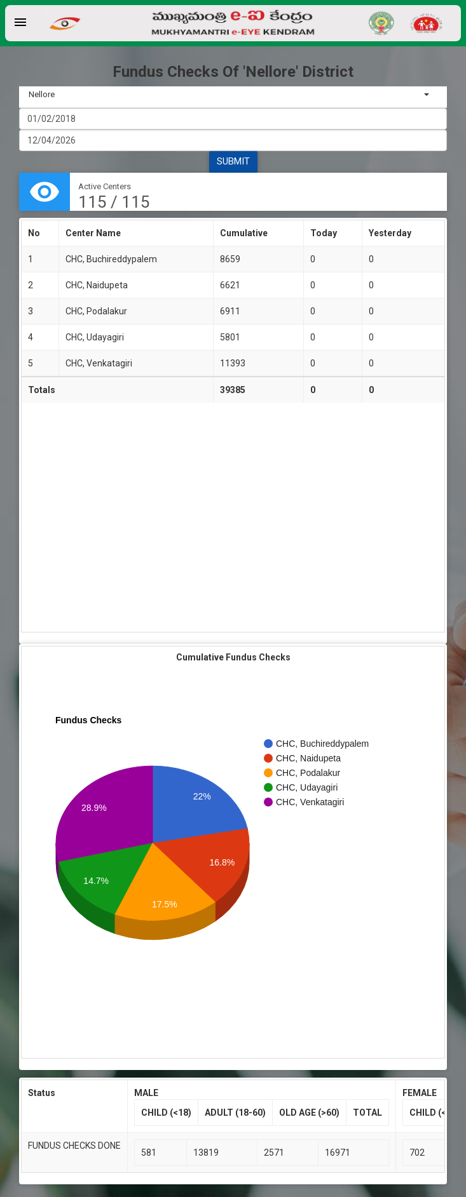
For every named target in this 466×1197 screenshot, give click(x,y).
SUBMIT (233, 161)
